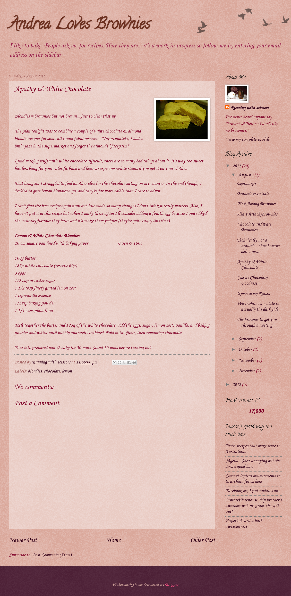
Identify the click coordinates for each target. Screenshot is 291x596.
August (245, 175)
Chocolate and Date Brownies (254, 227)
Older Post (202, 540)
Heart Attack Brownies (257, 214)
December (247, 371)
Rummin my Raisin (253, 293)
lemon (67, 371)
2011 (237, 166)
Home (114, 540)
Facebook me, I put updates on (251, 491)
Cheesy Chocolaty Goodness (252, 280)
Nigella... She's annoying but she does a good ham (252, 463)
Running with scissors (249, 108)
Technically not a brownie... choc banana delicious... (258, 246)
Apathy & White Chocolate (252, 264)
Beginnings (246, 183)
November (247, 360)
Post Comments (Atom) (51, 555)
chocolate (52, 371)
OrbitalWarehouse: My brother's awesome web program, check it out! (253, 506)
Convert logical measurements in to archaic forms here (252, 478)
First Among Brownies (256, 204)
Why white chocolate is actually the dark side (257, 306)
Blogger (171, 584)
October (245, 349)
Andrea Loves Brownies (79, 25)
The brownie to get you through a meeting (257, 322)
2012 (237, 384)
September (247, 339)
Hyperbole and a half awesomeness (243, 523)
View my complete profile (247, 139)
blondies (35, 371)
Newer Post (23, 540)
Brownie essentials (253, 194)
